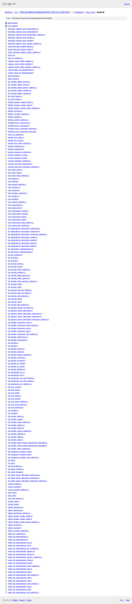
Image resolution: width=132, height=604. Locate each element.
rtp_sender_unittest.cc (16, 434)
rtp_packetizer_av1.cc (16, 372)
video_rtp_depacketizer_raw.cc (20, 569)
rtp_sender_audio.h (15, 419)
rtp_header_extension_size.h (19, 331)
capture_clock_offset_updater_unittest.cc (24, 67)
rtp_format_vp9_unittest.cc (18, 304)
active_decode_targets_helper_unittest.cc (24, 52)
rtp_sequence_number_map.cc (20, 451)
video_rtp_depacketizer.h (18, 539)
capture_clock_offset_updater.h (20, 64)
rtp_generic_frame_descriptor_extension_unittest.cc (28, 319)
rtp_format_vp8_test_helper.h (19, 293)
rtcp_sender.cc (13, 196)
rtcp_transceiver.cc (15, 205)
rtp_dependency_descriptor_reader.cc (23, 237)
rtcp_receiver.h (14, 190)
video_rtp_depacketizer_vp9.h (19, 589)
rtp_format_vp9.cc (15, 299)
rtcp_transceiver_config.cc (18, 211)
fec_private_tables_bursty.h (18, 84)
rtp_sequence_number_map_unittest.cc (23, 457)
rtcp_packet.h (13, 181)
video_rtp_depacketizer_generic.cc (21, 551)
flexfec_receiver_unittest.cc (18, 114)
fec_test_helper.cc (15, 96)
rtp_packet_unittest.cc (16, 369)
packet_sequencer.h (16, 149)
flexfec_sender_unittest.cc (18, 120)
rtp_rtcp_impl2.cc (14, 395)
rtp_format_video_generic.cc (19, 275)
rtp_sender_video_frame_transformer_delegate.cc (28, 442)
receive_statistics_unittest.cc (19, 161)
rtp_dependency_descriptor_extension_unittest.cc (27, 234)
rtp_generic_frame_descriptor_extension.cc (25, 313)
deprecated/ (13, 23)
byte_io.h (11, 55)
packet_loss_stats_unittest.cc (19, 143)
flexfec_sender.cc (15, 117)
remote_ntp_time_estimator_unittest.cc (23, 167)
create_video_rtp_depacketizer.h (21, 73)
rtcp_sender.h (13, 199)
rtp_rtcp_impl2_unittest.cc (18, 401)
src (16, 12)
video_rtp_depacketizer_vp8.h (19, 580)
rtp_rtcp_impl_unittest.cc (17, 404)
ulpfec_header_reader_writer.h (20, 519)
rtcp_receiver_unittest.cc (17, 193)
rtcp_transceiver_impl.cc (17, 216)
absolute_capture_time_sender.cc (21, 37)
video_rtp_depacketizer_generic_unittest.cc (25, 557)
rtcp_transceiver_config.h (18, 213)
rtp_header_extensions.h (17, 340)
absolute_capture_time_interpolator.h (23, 31)
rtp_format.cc (13, 257)
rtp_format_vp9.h (15, 302)
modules (79, 12)
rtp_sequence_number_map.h (19, 454)
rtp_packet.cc (13, 343)
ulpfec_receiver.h (14, 528)
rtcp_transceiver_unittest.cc (19, 225)
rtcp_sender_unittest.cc (17, 202)
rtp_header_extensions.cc (18, 337)
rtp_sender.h (13, 413)
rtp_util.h (11, 463)
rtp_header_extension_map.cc (20, 322)
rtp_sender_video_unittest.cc (19, 448)
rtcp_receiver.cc (14, 187)
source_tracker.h (14, 486)
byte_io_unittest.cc (15, 58)
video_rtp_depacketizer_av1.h (19, 545)
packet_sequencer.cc (16, 146)
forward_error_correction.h (18, 125)
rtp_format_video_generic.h (19, 278)
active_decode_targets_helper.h (20, 49)
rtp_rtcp (90, 12)
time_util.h (12, 495)
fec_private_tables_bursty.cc (19, 81)
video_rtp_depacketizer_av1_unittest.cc (23, 548)
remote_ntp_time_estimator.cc (20, 164)
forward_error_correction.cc (19, 122)
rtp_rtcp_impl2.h (14, 398)
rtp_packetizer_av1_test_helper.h (21, 381)
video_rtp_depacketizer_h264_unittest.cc (24, 566)
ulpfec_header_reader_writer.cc (20, 516)
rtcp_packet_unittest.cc (17, 184)
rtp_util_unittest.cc (15, 466)
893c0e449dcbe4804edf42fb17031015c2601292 (45, 12)
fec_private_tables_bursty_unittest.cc (22, 87)
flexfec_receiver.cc (15, 111)
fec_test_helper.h (14, 99)
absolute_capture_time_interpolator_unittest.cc (26, 34)
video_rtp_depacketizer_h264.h (20, 563)
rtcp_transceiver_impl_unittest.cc (21, 222)
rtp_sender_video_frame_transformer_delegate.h (27, 445)
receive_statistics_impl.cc (18, 155)
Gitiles (15, 600)
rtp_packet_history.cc (16, 348)
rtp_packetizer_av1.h (16, 375)
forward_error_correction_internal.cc (22, 128)
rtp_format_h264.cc (15, 263)
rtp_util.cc (11, 460)
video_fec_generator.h (17, 533)
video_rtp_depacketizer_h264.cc (20, 560)
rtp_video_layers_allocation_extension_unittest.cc (27, 481)
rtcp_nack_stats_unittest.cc (18, 175)
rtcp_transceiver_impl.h (17, 219)
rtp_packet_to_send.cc (17, 363)
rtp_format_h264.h (15, 266)
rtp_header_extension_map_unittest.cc (23, 325)
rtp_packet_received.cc (17, 357)
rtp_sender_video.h (15, 439)
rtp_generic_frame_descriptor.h (20, 310)
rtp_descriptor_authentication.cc (21, 249)
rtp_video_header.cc (16, 469)
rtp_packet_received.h (16, 360)
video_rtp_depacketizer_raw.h (19, 572)
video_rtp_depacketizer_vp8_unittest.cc (23, 583)
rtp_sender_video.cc (16, 437)
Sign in (127, 4)
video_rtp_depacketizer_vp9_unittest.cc (23, 592)
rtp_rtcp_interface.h (15, 407)
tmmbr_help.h (13, 504)
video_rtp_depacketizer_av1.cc (20, 542)
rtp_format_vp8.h (15, 287)
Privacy (22, 600)
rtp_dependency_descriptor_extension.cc (24, 228)
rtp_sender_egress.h (16, 428)
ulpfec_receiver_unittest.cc (18, 530)
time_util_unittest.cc (16, 498)
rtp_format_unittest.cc (17, 272)
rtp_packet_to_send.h (16, 366)
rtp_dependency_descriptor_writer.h (22, 246)
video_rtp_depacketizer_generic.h (21, 554)
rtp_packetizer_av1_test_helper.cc (21, 378)
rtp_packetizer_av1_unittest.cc (20, 384)
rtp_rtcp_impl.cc (14, 390)
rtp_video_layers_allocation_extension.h (23, 478)
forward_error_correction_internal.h (22, 131)
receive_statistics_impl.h (17, 158)
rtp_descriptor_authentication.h (20, 252)
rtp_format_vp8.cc (15, 284)
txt (121, 600)
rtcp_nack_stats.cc (15, 169)
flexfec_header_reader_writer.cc (20, 102)
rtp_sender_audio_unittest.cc (19, 422)
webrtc (8, 12)
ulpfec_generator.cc (16, 507)
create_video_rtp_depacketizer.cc (21, 70)
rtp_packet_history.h (16, 351)
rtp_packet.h (13, 346)
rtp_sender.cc (13, 410)
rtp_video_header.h (15, 472)
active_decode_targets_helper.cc (21, 46)
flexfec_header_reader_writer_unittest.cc (24, 108)
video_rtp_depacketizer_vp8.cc (20, 577)
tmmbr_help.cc (14, 501)
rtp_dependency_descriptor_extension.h (24, 231)
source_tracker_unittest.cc (18, 489)
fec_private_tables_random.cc (20, 90)
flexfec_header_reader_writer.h (20, 105)
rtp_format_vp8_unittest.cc (18, 296)
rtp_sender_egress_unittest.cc (20, 431)
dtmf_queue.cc (14, 76)
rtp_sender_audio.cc (16, 416)
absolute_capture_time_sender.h (21, 40)
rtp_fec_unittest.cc (15, 255)
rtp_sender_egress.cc (16, 425)
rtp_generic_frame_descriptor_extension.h (24, 316)
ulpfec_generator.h (15, 510)
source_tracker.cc (15, 484)
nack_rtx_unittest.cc (16, 134)
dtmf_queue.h (13, 78)
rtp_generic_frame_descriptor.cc (20, 307)
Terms (28, 600)
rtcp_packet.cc (13, 178)
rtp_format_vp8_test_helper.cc (20, 290)
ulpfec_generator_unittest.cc (19, 513)
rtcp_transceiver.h (15, 208)
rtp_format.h (13, 260)
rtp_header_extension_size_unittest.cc (23, 334)
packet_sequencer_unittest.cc (19, 152)
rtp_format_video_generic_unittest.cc (22, 281)
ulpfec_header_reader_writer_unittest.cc (24, 522)
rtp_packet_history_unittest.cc (20, 354)
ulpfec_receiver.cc (15, 525)
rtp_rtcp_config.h (14, 387)
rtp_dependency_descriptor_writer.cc (22, 243)
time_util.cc (12, 492)
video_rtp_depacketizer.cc (18, 536)
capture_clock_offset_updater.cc (21, 61)
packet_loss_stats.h (15, 140)
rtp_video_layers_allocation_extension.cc (24, 475)
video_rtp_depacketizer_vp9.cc (20, 586)
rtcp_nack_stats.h (15, 172)
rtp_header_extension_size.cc (19, 328)
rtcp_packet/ (13, 26)
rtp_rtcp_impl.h (14, 393)
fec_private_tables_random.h (19, 93)
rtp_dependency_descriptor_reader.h (22, 240)
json (128, 600)
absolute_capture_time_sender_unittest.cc (24, 43)
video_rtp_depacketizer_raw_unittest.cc (23, 575)
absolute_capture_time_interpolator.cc (23, 29)
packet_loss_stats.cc (16, 137)
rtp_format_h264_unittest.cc (19, 269)
